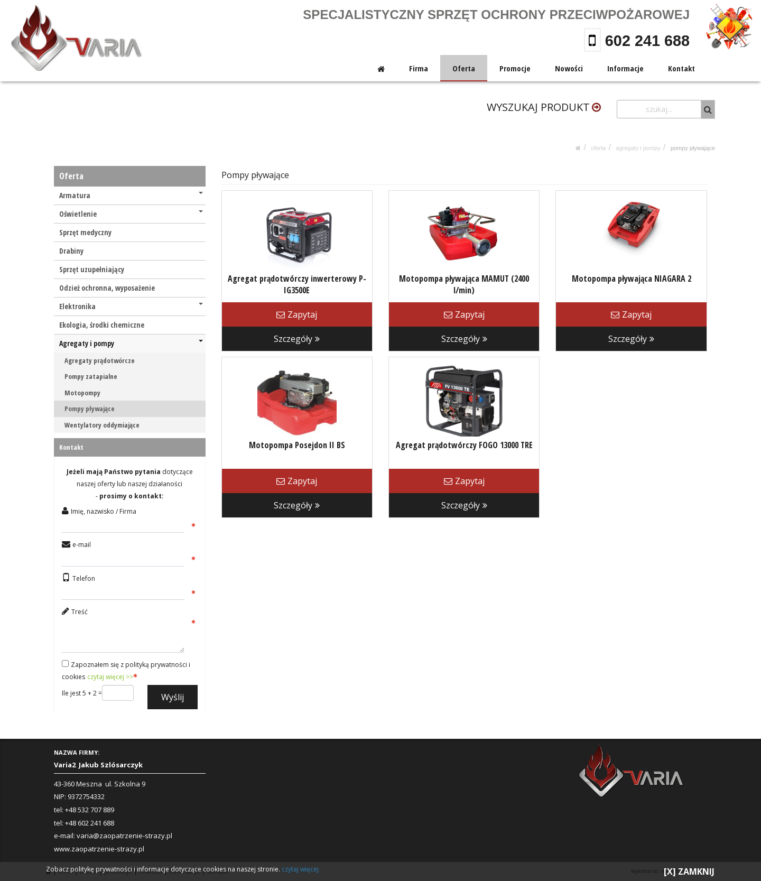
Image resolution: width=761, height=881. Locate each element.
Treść (79, 611)
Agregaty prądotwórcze (99, 360)
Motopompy (82, 392)
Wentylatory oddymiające (102, 425)
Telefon (83, 578)
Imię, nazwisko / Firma (103, 511)
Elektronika (131, 306)
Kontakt (681, 68)
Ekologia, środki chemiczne (101, 325)
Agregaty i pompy (638, 148)
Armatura (131, 195)
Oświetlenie (131, 214)
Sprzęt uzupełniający (91, 269)
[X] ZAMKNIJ (689, 871)
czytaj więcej (300, 869)
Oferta (464, 68)
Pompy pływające (693, 148)
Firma (419, 68)
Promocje (515, 68)
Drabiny (71, 251)
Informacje (625, 68)
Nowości (569, 68)
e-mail (81, 544)
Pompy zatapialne (90, 376)
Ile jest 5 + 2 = (82, 693)
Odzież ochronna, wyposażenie (107, 288)
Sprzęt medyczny (85, 232)
